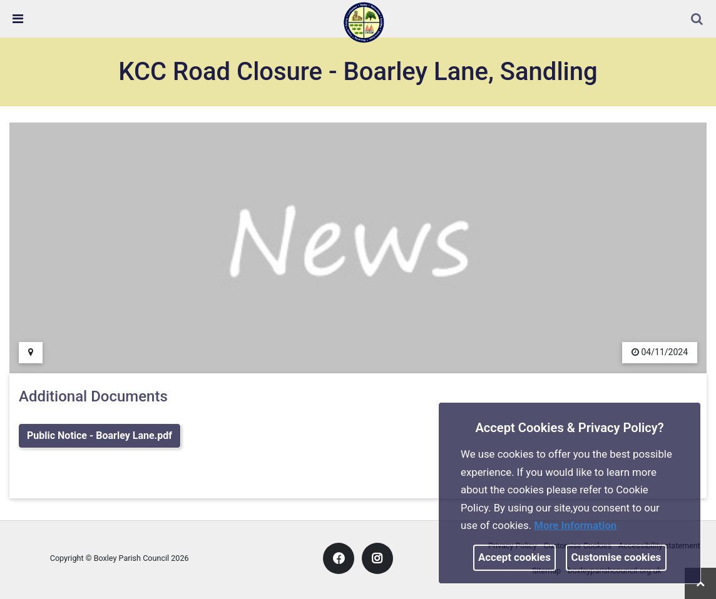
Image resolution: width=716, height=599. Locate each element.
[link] (363, 22)
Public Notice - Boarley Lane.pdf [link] (99, 435)
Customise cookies (616, 557)
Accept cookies (514, 557)
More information (575, 525)
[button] (698, 20)
